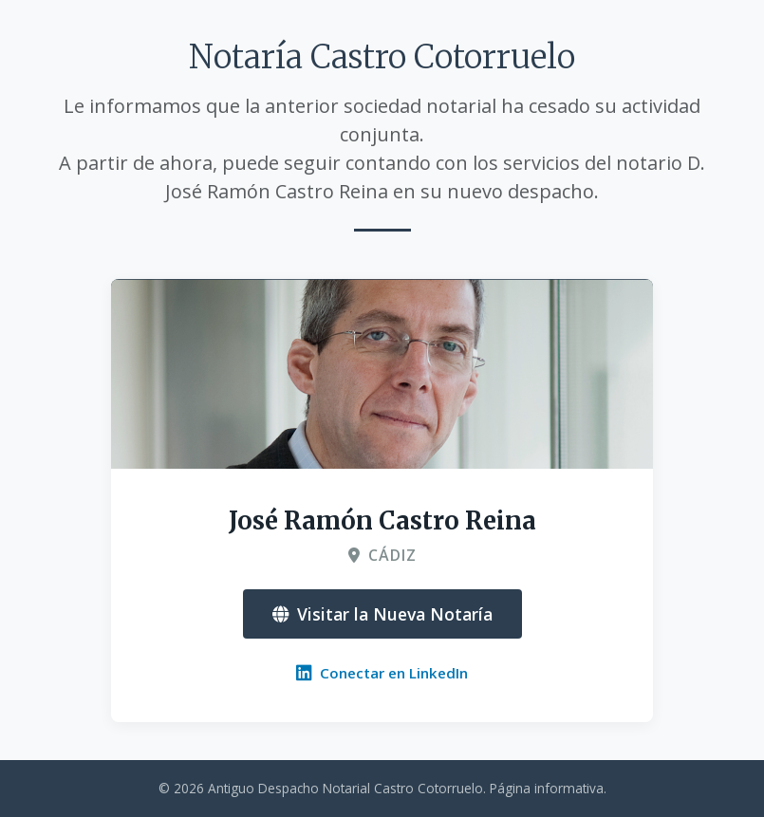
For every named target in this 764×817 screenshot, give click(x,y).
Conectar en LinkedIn (382, 672)
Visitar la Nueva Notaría (382, 614)
